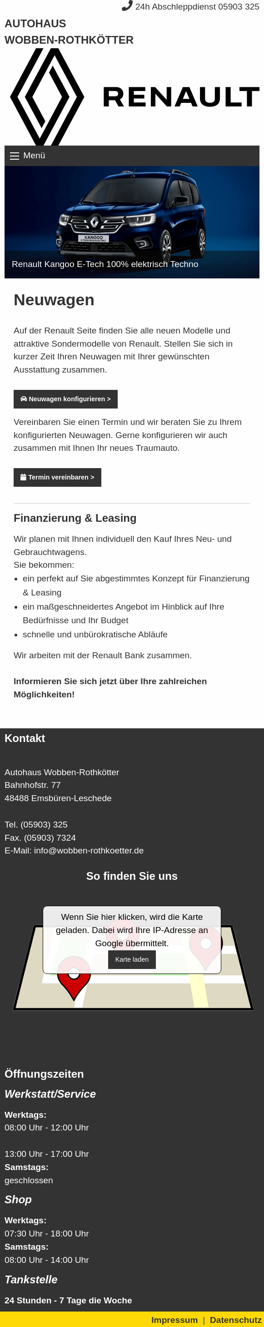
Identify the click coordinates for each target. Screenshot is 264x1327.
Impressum (174, 1320)
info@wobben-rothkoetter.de (89, 850)
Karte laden (132, 959)
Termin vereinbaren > (57, 477)
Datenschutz (236, 1320)
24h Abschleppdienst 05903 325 (190, 6)
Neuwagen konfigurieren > (65, 399)
